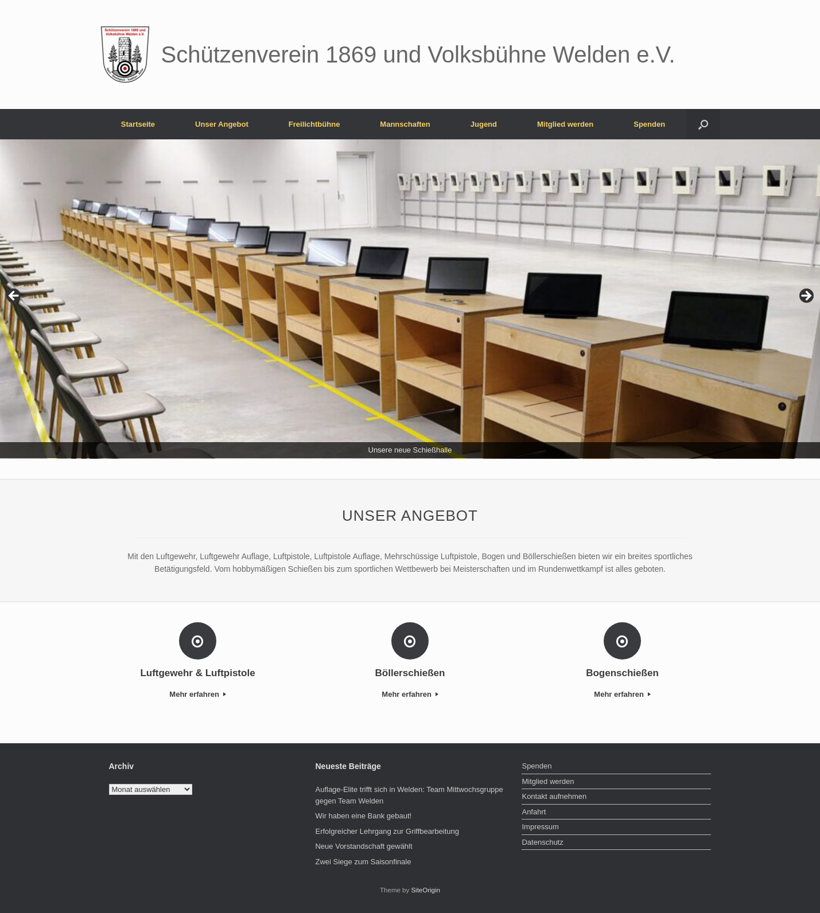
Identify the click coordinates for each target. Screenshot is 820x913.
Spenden (649, 124)
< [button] (14, 296)
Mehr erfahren (197, 694)
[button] (703, 124)
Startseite (138, 124)
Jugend (484, 124)
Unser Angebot (221, 124)
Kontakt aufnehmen (554, 796)
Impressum (540, 826)
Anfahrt (534, 811)
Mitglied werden (565, 124)
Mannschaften (405, 124)
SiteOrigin (425, 890)
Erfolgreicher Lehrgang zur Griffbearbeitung (387, 831)
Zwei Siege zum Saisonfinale (363, 861)
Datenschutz (542, 842)
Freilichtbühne (314, 124)
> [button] (805, 296)
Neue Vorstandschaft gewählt (363, 846)
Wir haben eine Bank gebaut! (363, 815)
